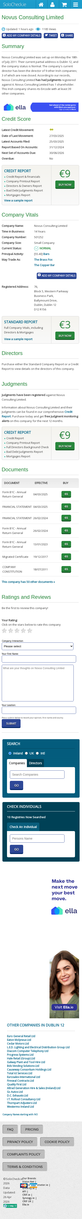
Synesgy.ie (28, 1198)
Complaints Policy (23, 1154)
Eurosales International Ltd (23, 1077)
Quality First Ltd (16, 1084)
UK (32, 753)
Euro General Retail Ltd (21, 1036)
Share (69, 35)
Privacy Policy (20, 1142)
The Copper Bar (44, 265)
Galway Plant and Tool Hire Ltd (26, 1062)
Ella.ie (25, 1204)
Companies (17, 763)
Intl (42, 753)
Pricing (31, 1129)
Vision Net (28, 1181)
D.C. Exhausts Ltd (17, 1095)
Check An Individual (23, 827)
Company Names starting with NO (20, 1114)
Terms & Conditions (25, 1166)
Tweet (53, 35)
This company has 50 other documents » (28, 582)
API (24, 1191)
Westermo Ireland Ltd (20, 1107)
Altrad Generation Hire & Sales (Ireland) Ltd (33, 1088)
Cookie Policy (57, 1142)
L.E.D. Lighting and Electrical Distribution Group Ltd (38, 1047)
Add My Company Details (23, 35)
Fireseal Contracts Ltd (20, 1081)
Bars (46, 254)
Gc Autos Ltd (15, 1092)
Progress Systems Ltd (20, 1055)
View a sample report (18, 200)
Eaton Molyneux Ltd (19, 1040)
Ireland (18, 753)
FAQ (10, 1129)
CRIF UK (26, 1201)
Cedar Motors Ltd (18, 1043)
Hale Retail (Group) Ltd (21, 1058)
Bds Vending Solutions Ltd (23, 1066)
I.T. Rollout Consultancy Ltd (23, 1099)
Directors (35, 763)
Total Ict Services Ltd (19, 1073)
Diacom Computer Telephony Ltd (27, 1051)
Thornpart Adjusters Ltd (22, 1103)
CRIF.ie (26, 1194)
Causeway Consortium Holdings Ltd (29, 1069)
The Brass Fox (43, 260)
